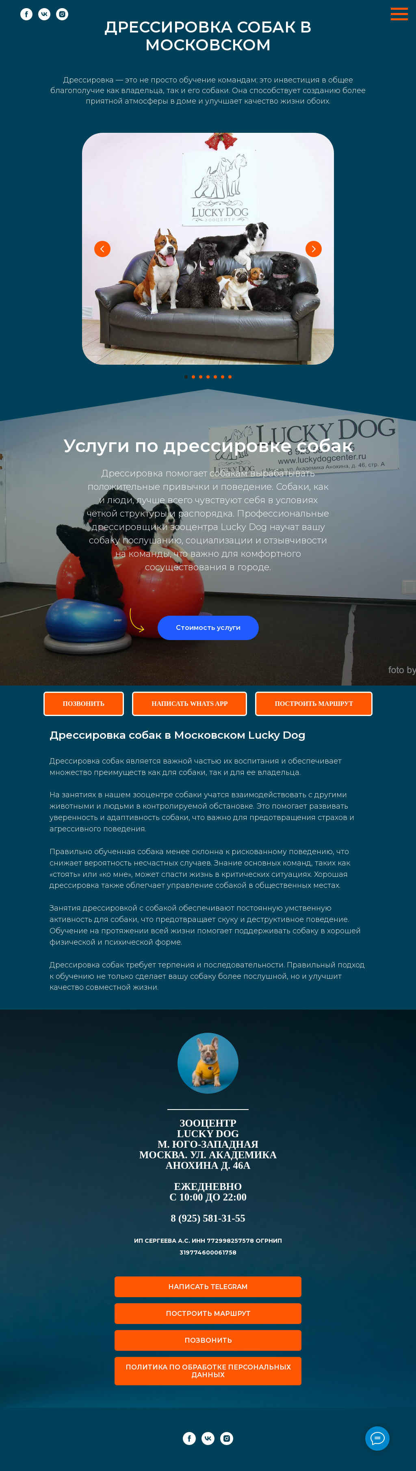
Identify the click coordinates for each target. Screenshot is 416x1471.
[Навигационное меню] (399, 14)
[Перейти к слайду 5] (215, 377)
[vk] (44, 18)
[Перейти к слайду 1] (186, 377)
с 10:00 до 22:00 (208, 1197)
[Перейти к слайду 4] (208, 377)
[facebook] (26, 18)
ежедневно (208, 1186)
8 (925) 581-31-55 (208, 1218)
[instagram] (62, 18)
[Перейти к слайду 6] (222, 377)
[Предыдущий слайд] (102, 249)
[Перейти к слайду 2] (193, 377)
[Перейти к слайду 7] (230, 377)
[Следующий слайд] (314, 249)
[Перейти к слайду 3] (200, 377)
